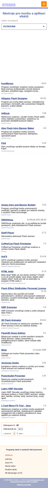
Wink (4, 350)
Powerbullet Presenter (13, 376)
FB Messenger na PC (13, 473)
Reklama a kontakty (24, 485)
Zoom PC (9, 463)
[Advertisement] (23, 57)
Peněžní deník (11, 470)
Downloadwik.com (36, 480)
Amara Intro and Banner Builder (18, 205)
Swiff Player (7, 233)
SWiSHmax (7, 220)
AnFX (4, 256)
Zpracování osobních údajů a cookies (24, 482)
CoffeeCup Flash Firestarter (16, 243)
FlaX (3, 143)
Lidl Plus (8, 459)
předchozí (8, 433)
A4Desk (5, 113)
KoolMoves (7, 83)
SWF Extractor (9, 307)
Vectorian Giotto (10, 363)
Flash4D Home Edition (13, 333)
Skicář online (10, 466)
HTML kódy (7, 271)
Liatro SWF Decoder (12, 389)
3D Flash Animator (11, 320)
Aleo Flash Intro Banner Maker (17, 128)
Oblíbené (9, 455)
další (20, 433)
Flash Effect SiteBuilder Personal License (23, 288)
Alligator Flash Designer (14, 98)
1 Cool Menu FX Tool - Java (16, 405)
